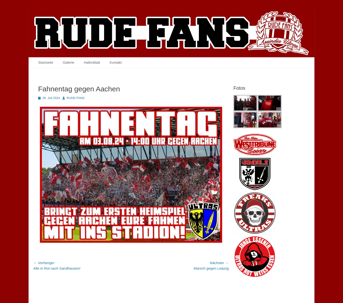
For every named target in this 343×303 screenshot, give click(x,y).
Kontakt (116, 62)
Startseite (45, 62)
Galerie (68, 62)
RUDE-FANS (76, 98)
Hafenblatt (92, 62)
